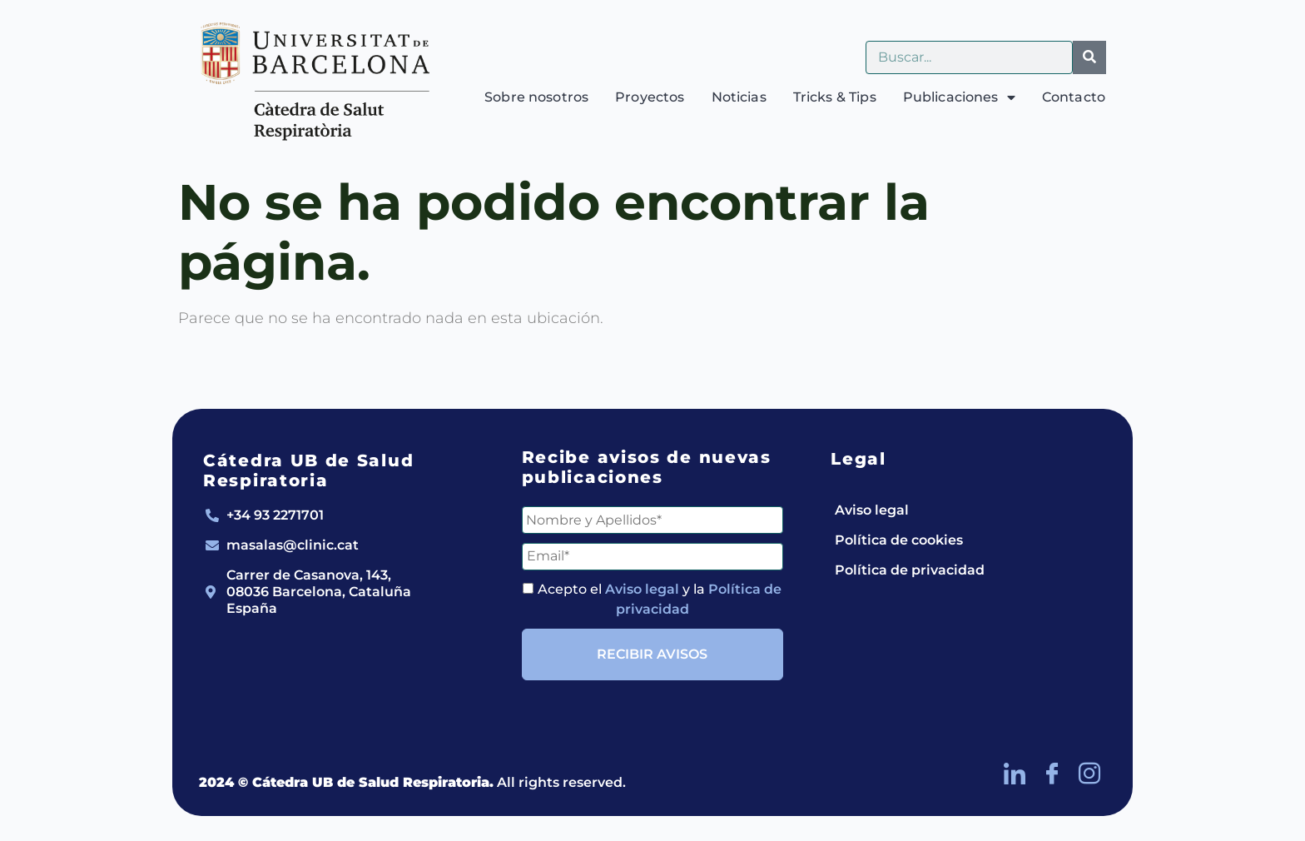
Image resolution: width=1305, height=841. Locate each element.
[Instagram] (1089, 774)
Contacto (1073, 97)
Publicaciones (959, 97)
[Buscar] (1089, 57)
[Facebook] (1052, 774)
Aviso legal (642, 589)
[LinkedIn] (1014, 774)
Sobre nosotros (536, 97)
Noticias (739, 97)
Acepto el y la (652, 599)
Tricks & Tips (834, 97)
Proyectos (649, 97)
